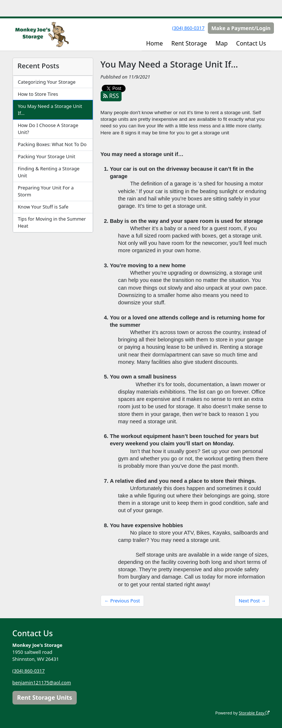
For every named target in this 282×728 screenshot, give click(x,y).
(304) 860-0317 (188, 28)
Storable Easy (254, 713)
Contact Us (251, 43)
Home (154, 43)
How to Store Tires (38, 94)
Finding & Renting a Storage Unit (48, 172)
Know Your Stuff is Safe (43, 206)
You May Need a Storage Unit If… (50, 109)
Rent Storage (189, 43)
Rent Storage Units (44, 697)
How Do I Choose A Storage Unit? (48, 128)
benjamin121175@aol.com (41, 682)
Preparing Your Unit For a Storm (45, 191)
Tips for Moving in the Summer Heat (52, 222)
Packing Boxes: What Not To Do (52, 144)
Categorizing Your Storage (46, 82)
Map (222, 43)
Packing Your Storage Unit (46, 156)
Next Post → (252, 600)
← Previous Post (122, 600)
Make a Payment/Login (241, 28)
